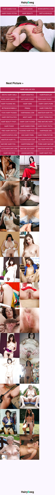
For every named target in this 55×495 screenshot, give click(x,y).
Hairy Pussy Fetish (9, 13)
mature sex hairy (27, 149)
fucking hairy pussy (27, 131)
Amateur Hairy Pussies (9, 140)
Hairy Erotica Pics (9, 117)
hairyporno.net (27, 144)
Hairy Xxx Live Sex (27, 89)
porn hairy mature (46, 144)
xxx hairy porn (27, 135)
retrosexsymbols (9, 108)
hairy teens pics (45, 117)
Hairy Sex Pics (9, 153)
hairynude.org (46, 131)
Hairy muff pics (46, 153)
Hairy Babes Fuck (9, 9)
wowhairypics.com (45, 9)
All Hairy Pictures (45, 140)
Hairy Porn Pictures (46, 135)
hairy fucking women (9, 104)
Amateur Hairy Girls (46, 149)
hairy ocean (28, 9)
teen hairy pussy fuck (46, 99)
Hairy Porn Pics (45, 108)
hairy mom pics (27, 95)
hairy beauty (27, 13)
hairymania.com (27, 113)
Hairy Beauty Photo (9, 122)
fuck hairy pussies (9, 113)
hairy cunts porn (46, 104)
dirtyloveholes (45, 13)
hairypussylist (46, 95)
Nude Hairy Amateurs (9, 99)
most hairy (27, 117)
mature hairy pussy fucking (9, 144)
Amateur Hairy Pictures (46, 113)
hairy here (27, 104)
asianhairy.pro (27, 153)
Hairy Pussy (9, 126)
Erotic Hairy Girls (9, 95)
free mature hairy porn (46, 122)
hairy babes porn (27, 126)
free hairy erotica (9, 131)
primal (27, 108)
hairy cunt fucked (27, 122)
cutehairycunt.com (9, 149)
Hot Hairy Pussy (27, 99)
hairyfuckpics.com (9, 135)
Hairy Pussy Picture (46, 126)
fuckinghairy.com (27, 140)
